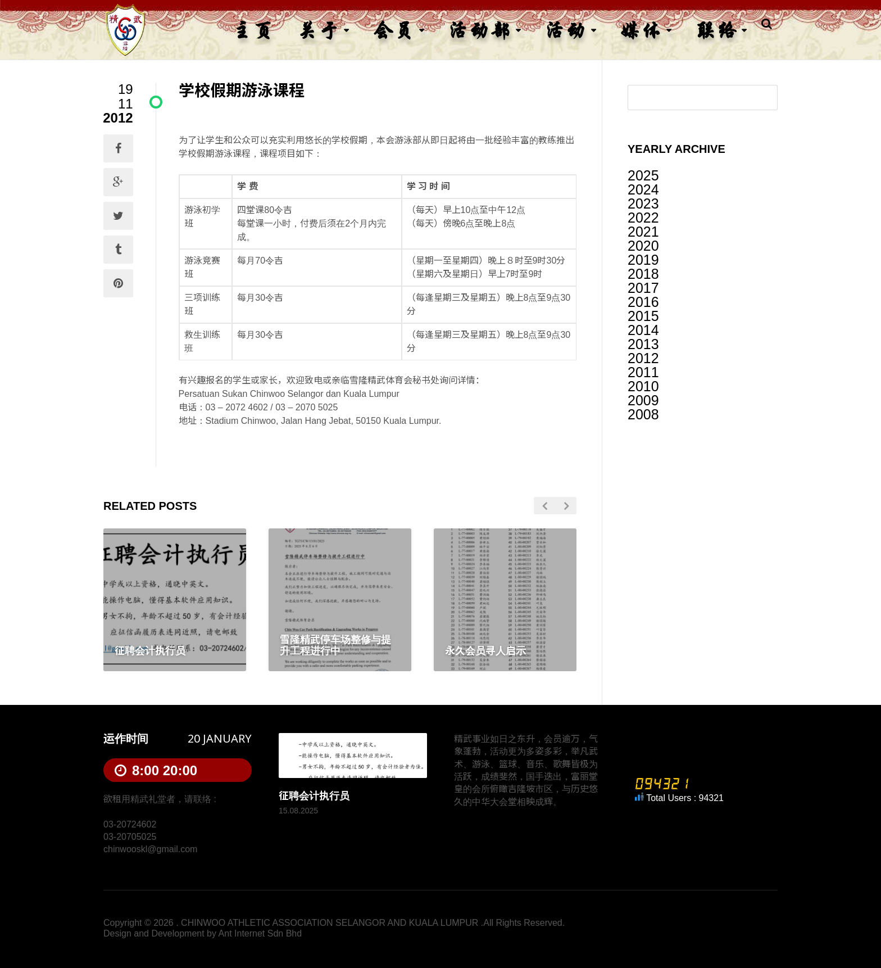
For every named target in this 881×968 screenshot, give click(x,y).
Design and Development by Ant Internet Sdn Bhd (202, 933)
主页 (252, 30)
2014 (643, 330)
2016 (643, 302)
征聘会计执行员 (314, 796)
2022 (643, 217)
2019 (643, 260)
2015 (643, 316)
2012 (643, 358)
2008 (643, 414)
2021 (643, 231)
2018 (643, 274)
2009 (643, 400)
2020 (643, 246)
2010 (643, 386)
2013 (643, 344)
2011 (643, 372)
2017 (643, 288)
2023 (643, 203)
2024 (643, 189)
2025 (643, 175)
